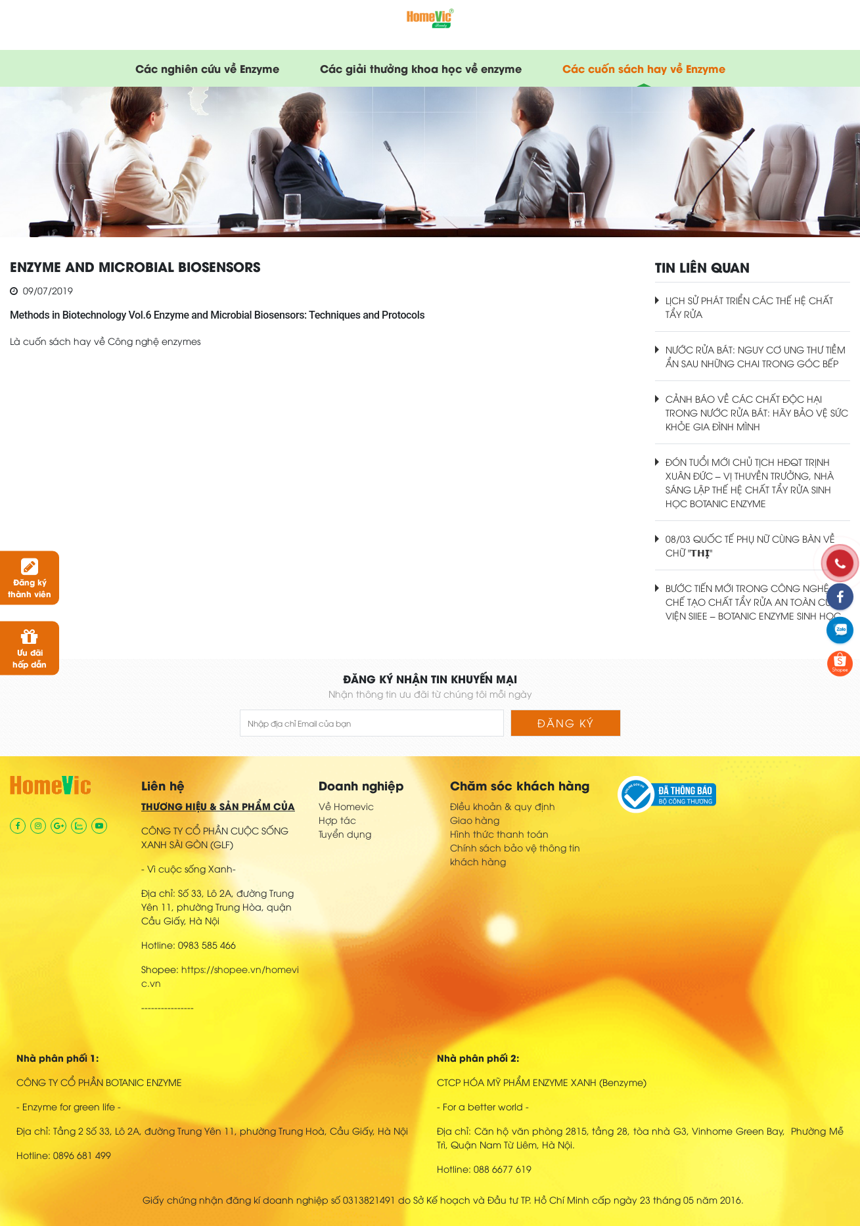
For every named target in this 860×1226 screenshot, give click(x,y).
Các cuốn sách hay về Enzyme (643, 68)
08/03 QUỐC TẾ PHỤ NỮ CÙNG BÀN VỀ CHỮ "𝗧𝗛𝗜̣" (750, 545)
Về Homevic (346, 806)
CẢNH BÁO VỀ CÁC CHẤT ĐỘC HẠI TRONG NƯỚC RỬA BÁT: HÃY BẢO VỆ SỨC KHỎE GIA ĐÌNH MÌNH (757, 412)
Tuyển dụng (345, 833)
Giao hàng (474, 819)
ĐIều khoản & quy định (502, 806)
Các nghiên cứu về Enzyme (207, 68)
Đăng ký (565, 722)
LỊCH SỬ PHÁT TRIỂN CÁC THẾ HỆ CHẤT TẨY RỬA (749, 307)
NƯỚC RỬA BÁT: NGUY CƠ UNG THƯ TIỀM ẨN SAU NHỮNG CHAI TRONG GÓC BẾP (756, 356)
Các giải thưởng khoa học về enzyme (421, 68)
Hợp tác (337, 819)
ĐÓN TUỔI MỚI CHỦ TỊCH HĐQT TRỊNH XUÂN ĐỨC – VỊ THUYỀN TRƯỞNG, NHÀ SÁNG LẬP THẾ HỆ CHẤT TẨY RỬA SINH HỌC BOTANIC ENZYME (750, 482)
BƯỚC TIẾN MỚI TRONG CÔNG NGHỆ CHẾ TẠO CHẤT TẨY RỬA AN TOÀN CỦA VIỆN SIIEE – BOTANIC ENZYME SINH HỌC (753, 601)
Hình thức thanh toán (499, 833)
